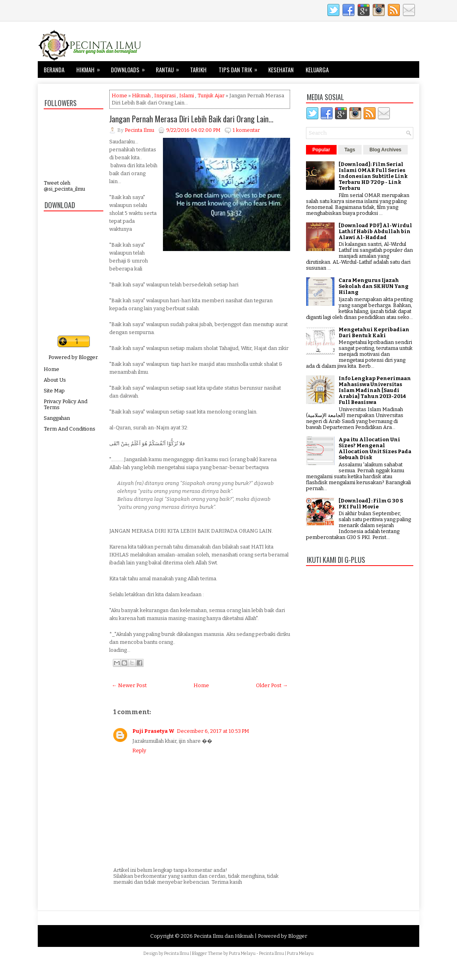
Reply (139, 750)
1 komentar (246, 130)
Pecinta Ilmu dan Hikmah (224, 936)
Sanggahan (57, 418)
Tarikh (198, 69)
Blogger (88, 357)
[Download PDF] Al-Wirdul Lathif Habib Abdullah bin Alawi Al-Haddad (375, 231)
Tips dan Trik (240, 67)
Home (51, 369)
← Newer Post (129, 685)
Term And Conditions (69, 429)
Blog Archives (385, 150)
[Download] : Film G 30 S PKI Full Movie (371, 504)
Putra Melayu (242, 953)
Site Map (54, 391)
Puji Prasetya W (153, 731)
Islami (186, 96)
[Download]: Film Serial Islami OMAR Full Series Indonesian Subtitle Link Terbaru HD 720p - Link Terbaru (373, 176)
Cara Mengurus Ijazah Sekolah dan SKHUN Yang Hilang (374, 286)
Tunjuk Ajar (211, 96)
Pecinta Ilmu (176, 953)
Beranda (54, 69)
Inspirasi (165, 96)
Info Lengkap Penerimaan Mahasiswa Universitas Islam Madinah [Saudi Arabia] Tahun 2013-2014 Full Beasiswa (375, 390)
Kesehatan (281, 69)
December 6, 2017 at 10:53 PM (213, 731)
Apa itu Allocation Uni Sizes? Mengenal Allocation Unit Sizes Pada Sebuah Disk (375, 448)
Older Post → (272, 685)
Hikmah (90, 67)
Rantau (170, 67)
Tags (350, 150)
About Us (55, 380)
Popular (321, 150)
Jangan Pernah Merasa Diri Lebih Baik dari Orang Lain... (191, 119)
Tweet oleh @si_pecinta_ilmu (64, 186)
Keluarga (317, 69)
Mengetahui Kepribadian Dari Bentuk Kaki (374, 332)
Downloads (130, 67)
